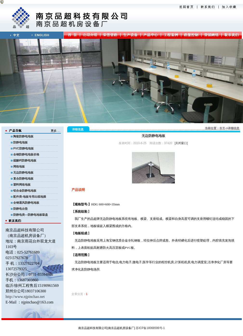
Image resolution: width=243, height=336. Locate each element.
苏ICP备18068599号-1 (150, 328)
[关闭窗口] (181, 143)
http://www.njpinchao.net (25, 297)
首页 (222, 128)
